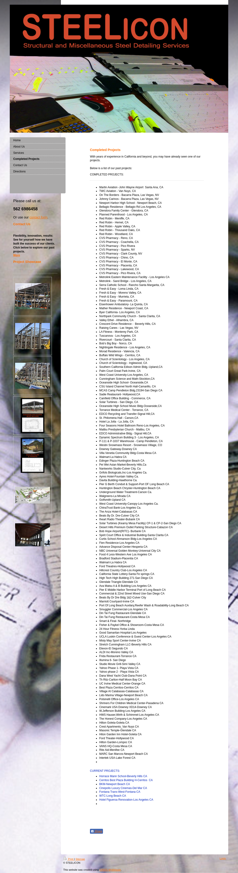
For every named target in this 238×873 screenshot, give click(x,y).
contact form (38, 217)
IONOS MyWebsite (110, 869)
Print (68, 859)
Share (96, 831)
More (16, 255)
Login (223, 858)
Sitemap (80, 859)
